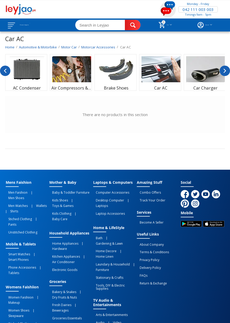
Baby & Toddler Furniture (68, 191)
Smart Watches (17, 232)
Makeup (39, 263)
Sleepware (37, 269)
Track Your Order (150, 197)
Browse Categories (35, 25)
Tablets (41, 241)
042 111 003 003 (198, 9)
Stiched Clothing (17, 206)
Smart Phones (16, 235)
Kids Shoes (57, 197)
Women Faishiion (18, 263)
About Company (149, 237)
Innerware (39, 275)
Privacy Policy (147, 248)
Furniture (99, 240)
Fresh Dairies (59, 272)
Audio (97, 281)
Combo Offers (147, 191)
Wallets (33, 197)
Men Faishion (15, 191)
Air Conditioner (60, 238)
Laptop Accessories (107, 203)
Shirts (10, 200)
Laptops (130, 197)
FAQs (141, 260)
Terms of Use (105, 308)
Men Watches (15, 197)
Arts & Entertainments (109, 276)
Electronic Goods (62, 243)
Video (109, 281)
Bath (96, 225)
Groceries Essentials (64, 278)
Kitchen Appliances (63, 234)
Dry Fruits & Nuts (61, 267)
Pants (36, 206)
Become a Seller (149, 217)
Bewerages (79, 272)
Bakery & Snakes (61, 263)
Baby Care (79, 203)
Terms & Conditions (151, 243)
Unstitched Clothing (20, 212)
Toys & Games (78, 197)
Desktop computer (107, 197)
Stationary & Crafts (107, 246)
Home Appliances (62, 225)
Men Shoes (36, 191)
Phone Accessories (19, 241)
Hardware (56, 229)
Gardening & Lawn (116, 225)
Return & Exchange (150, 266)
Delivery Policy (147, 254)
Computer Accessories (110, 191)
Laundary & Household (110, 237)
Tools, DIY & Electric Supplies (114, 252)
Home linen (125, 231)
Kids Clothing (59, 203)
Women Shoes (16, 269)
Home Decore (103, 231)
